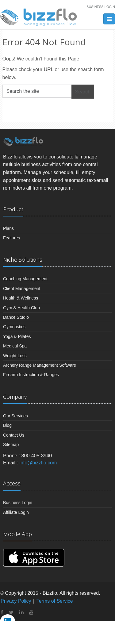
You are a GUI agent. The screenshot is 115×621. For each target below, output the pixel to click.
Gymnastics (14, 326)
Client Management (21, 288)
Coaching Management (25, 278)
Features (11, 237)
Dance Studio (16, 317)
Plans (8, 228)
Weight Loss (15, 355)
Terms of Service (54, 601)
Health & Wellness (20, 298)
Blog (7, 425)
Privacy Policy (16, 601)
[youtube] (31, 612)
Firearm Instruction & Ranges (31, 374)
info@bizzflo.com (38, 462)
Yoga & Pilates (17, 336)
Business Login (100, 7)
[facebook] (2, 612)
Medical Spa (15, 345)
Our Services (15, 415)
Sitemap (11, 444)
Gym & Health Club (21, 307)
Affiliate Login (16, 512)
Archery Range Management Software (39, 365)
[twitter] (11, 612)
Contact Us (13, 435)
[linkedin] (21, 612)
